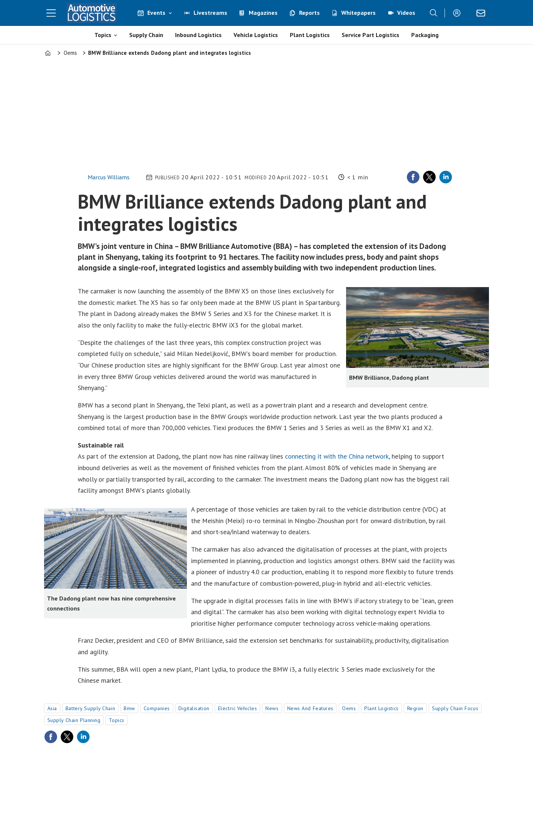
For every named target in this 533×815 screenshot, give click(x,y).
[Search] (433, 13)
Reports (309, 12)
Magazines (263, 12)
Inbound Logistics (198, 35)
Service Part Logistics (370, 35)
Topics (102, 35)
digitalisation (193, 708)
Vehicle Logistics (256, 35)
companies (157, 708)
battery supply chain (90, 708)
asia (52, 708)
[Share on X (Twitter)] (429, 177)
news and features (310, 708)
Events (156, 12)
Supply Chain (146, 35)
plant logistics (381, 708)
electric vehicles (237, 708)
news (271, 708)
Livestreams (210, 12)
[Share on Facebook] (413, 177)
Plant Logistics (310, 35)
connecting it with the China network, (337, 456)
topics (116, 720)
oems (349, 708)
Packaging (425, 35)
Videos (406, 12)
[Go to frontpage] (91, 13)
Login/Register (458, 13)
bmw (129, 708)
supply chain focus (455, 708)
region (415, 708)
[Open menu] (51, 13)
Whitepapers (358, 12)
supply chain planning (74, 720)
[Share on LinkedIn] (445, 177)
